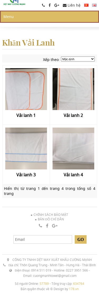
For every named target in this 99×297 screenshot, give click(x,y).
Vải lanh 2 (73, 115)
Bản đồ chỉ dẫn (51, 219)
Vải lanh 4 (73, 175)
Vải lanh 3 (26, 175)
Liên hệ (72, 5)
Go (80, 239)
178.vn (74, 289)
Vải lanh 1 (26, 115)
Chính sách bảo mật (51, 214)
